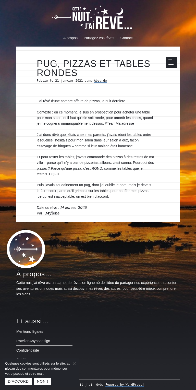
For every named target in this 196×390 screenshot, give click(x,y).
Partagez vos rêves (99, 38)
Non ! (42, 381)
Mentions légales (29, 331)
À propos (70, 38)
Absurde (100, 80)
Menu (172, 62)
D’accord (18, 381)
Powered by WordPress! (124, 384)
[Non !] (74, 363)
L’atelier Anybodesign (33, 341)
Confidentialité (27, 350)
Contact (126, 38)
